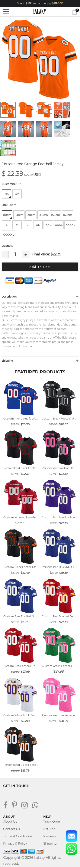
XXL (48, 224)
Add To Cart (40, 267)
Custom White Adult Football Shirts (20, 715)
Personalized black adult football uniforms (59, 468)
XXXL (59, 224)
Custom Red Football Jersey (59, 616)
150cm (55, 215)
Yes (17, 194)
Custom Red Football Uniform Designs (20, 665)
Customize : (11, 184)
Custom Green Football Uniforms (59, 665)
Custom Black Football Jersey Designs (20, 567)
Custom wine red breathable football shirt (20, 517)
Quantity (7, 245)
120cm (19, 215)
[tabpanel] (40, 59)
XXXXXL (8, 234)
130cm (30, 215)
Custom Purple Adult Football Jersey (59, 517)
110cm (7, 216)
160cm (67, 215)
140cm (43, 215)
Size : (9, 205)
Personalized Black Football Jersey (20, 764)
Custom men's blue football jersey (20, 418)
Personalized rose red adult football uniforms (59, 715)
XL (38, 224)
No (7, 195)
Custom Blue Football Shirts (20, 616)
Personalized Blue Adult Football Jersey (59, 567)
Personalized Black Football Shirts (20, 468)
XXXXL (70, 224)
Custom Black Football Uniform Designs (59, 418)
